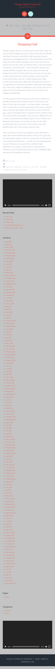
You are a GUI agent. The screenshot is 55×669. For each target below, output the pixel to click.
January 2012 (10, 555)
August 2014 (9, 482)
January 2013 (10, 535)
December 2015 (10, 445)
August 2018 (9, 363)
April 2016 (9, 434)
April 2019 (9, 340)
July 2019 (8, 332)
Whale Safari (10, 222)
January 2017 (10, 414)
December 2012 (10, 538)
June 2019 (9, 335)
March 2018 (9, 377)
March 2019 (9, 343)
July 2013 (8, 518)
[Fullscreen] (49, 205)
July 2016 (8, 425)
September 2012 (11, 547)
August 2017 (9, 397)
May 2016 (8, 431)
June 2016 (9, 428)
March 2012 (9, 550)
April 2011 (9, 578)
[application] (27, 193)
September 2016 (11, 420)
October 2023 (10, 295)
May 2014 (8, 490)
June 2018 (9, 369)
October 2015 (10, 451)
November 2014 (10, 473)
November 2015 (10, 448)
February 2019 (10, 346)
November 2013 (10, 507)
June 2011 (9, 572)
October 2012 (10, 544)
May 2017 (8, 405)
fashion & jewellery (14, 167)
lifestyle (26, 167)
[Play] (5, 205)
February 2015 (10, 465)
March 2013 (9, 530)
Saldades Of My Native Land (14, 225)
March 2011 (9, 581)
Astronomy (9, 217)
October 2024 (10, 281)
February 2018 (10, 380)
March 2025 (9, 273)
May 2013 (8, 524)
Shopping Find (27, 44)
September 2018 (11, 360)
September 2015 (11, 453)
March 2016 (9, 436)
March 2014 (9, 496)
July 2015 (8, 459)
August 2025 (9, 261)
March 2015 (9, 462)
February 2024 (10, 290)
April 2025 (9, 270)
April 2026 (9, 244)
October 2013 (10, 510)
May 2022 (8, 307)
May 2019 (8, 338)
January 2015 (10, 468)
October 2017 (10, 391)
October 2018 (10, 357)
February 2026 (10, 250)
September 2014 (11, 479)
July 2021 (8, 315)
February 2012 (10, 552)
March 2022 (9, 312)
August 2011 (9, 566)
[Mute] (46, 205)
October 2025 (10, 258)
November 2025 (10, 256)
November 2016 (10, 417)
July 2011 (8, 569)
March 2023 (9, 301)
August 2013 (9, 516)
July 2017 (8, 400)
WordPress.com (27, 662)
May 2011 (8, 575)
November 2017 (10, 389)
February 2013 (10, 533)
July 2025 (8, 264)
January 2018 (10, 383)
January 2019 (10, 349)
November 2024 (10, 278)
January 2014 (10, 501)
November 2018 (10, 355)
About (7, 597)
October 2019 (10, 324)
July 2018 (8, 366)
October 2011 (10, 561)
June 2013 (9, 521)
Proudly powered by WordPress (19, 659)
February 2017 (10, 411)
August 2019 (9, 329)
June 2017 (9, 403)
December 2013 (10, 504)
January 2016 (10, 442)
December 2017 (10, 386)
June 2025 (9, 267)
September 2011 (11, 564)
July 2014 (8, 484)
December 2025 (10, 253)
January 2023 (10, 304)
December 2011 (10, 558)
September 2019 (11, 326)
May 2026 (8, 242)
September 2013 (11, 513)
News (7, 614)
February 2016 (10, 439)
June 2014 (9, 487)
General (8, 611)
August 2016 (9, 422)
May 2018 (8, 372)
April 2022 (9, 309)
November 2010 (10, 583)
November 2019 (10, 321)
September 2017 (11, 394)
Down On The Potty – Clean (14, 228)
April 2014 (9, 493)
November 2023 (10, 292)
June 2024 (9, 287)
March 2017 (9, 408)
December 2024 (10, 275)
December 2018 (10, 352)
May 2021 (8, 318)
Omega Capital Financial (27, 4)
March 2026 (9, 247)
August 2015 (9, 456)
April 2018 (9, 374)
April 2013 (9, 527)
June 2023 (9, 298)
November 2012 (10, 541)
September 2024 (11, 284)
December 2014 (10, 470)
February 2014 (10, 499)
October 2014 (10, 476)
